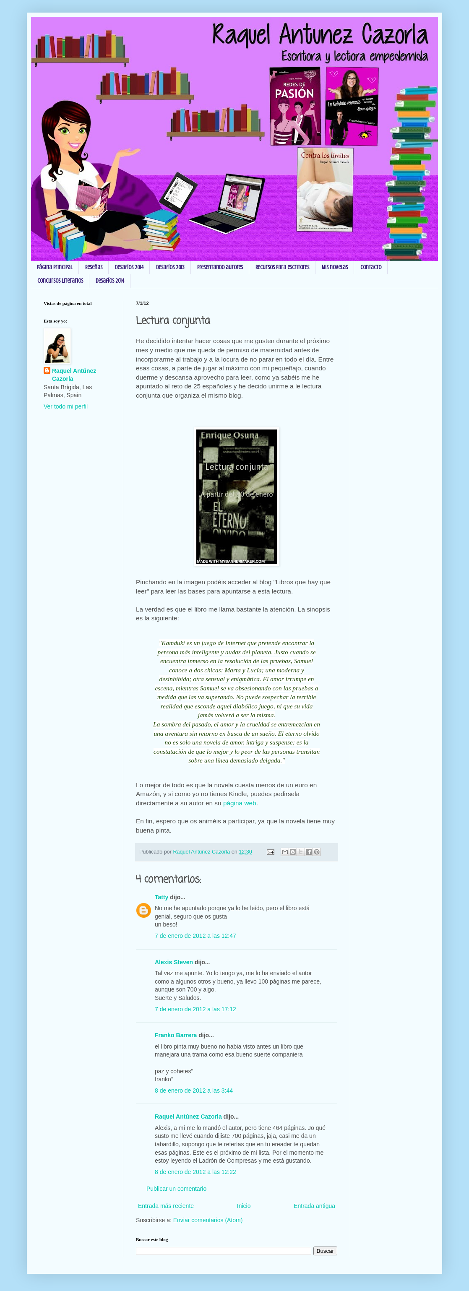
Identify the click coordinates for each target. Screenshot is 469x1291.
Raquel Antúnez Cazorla (188, 1116)
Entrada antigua (314, 1206)
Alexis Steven (174, 962)
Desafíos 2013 (170, 267)
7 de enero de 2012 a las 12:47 (195, 935)
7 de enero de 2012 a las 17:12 (195, 1009)
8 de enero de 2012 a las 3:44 (194, 1090)
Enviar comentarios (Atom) (208, 1220)
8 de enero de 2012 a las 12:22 (195, 1172)
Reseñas (93, 267)
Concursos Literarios (60, 281)
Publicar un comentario (176, 1188)
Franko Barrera (176, 1035)
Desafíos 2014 (129, 267)
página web (239, 803)
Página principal (55, 267)
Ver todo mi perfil (66, 406)
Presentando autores (220, 267)
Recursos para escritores (282, 267)
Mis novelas (335, 267)
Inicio (244, 1206)
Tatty (161, 897)
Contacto (370, 267)
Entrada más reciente (166, 1206)
